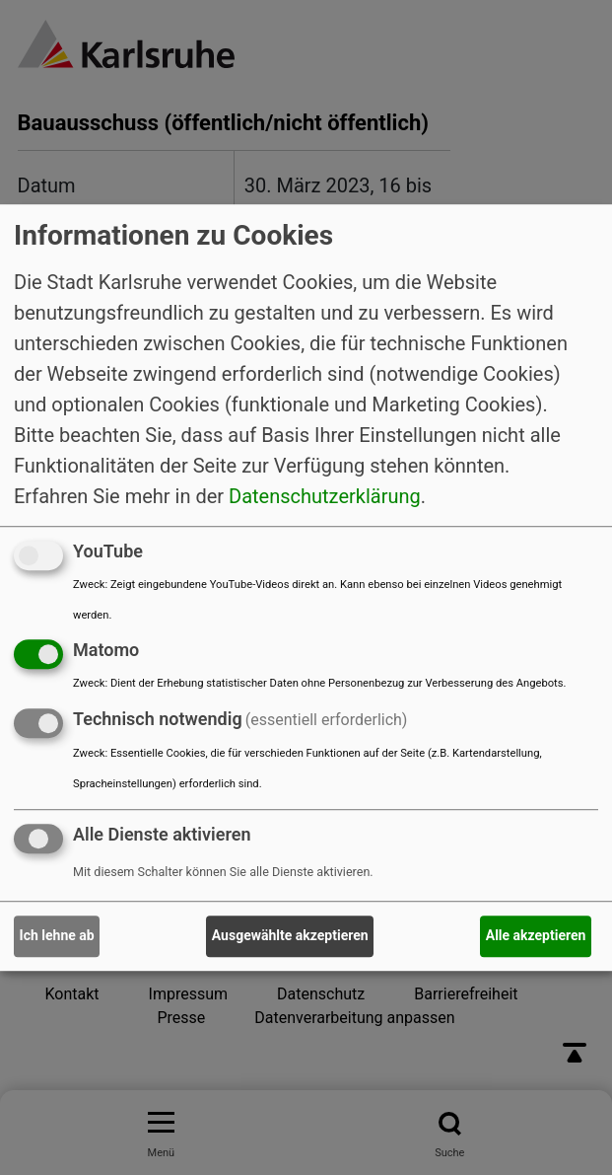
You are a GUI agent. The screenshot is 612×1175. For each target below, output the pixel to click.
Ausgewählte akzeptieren (290, 936)
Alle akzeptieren (536, 936)
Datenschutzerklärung (325, 496)
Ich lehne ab (57, 936)
